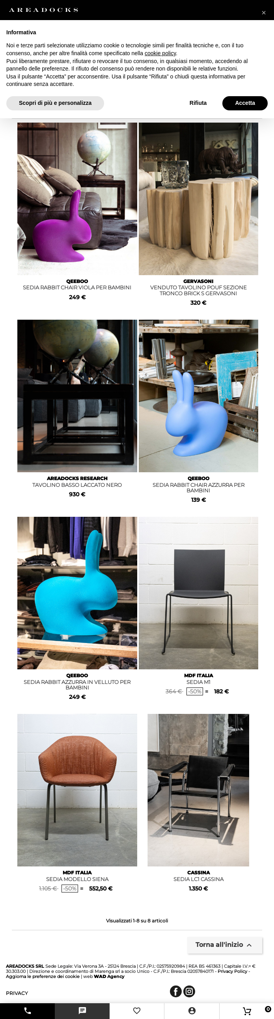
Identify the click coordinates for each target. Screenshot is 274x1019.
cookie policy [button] (160, 53)
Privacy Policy (232, 971)
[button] (263, 12)
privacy (17, 993)
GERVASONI (198, 281)
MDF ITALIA (198, 675)
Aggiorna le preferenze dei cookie (43, 976)
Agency (109, 976)
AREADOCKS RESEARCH (77, 478)
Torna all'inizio (225, 945)
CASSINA (198, 873)
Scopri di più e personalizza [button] (55, 103)
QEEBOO (77, 281)
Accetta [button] (245, 103)
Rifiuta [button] (198, 103)
